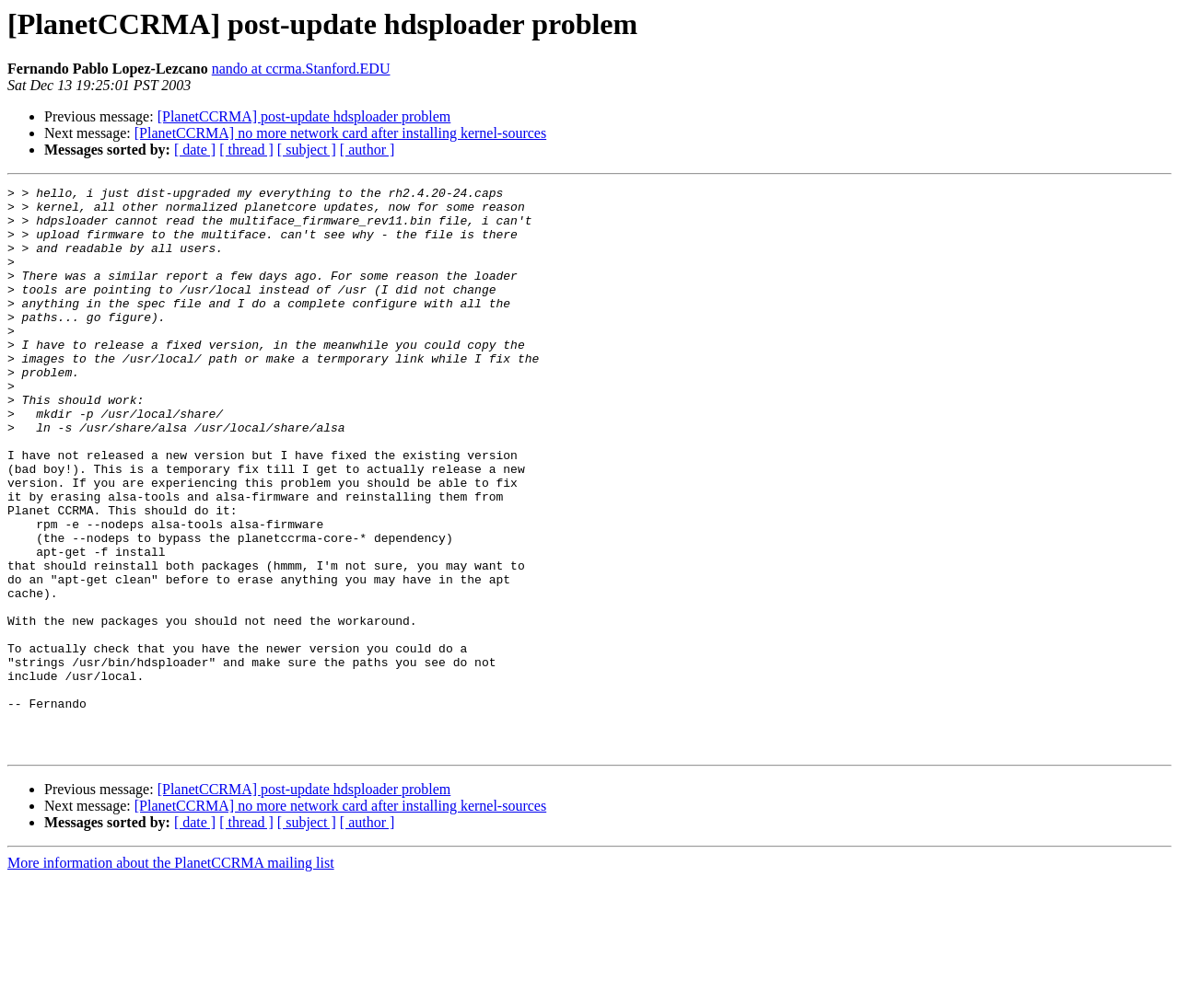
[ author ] (367, 149)
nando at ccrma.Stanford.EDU (301, 68)
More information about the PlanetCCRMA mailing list (170, 976)
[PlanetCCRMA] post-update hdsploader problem (304, 116)
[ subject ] (306, 149)
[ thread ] (246, 149)
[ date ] (195, 149)
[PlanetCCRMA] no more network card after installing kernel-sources (340, 133)
